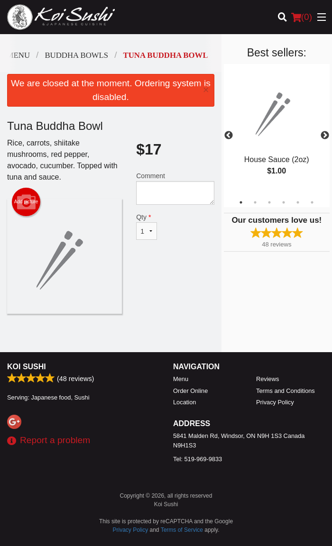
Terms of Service (182, 530)
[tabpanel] (276, 129)
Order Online (190, 390)
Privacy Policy (275, 402)
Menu (180, 378)
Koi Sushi (26, 367)
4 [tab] (283, 202)
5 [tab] (298, 202)
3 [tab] (269, 202)
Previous (228, 135)
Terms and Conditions (285, 390)
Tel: (197, 459)
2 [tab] (255, 202)
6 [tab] (312, 202)
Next (325, 135)
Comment (175, 188)
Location (184, 402)
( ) (301, 17)
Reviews (267, 378)
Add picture (26, 202)
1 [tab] (241, 202)
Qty (146, 226)
